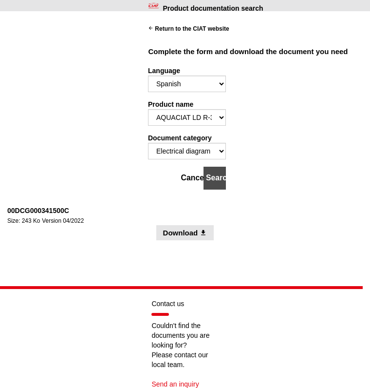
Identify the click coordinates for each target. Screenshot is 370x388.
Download (188, 232)
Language (164, 71)
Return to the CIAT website (188, 28)
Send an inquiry (175, 384)
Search (216, 178)
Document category (180, 138)
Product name (170, 104)
